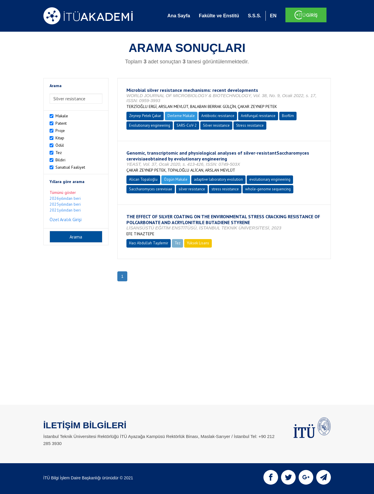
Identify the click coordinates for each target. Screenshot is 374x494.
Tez (58, 152)
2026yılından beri (65, 198)
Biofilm (288, 115)
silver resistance (192, 189)
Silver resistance (216, 125)
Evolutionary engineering (149, 125)
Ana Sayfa (178, 15)
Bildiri (60, 160)
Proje (60, 130)
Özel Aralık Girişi (66, 219)
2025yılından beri (65, 204)
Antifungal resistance (258, 115)
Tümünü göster (63, 192)
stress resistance (225, 189)
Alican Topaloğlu (143, 179)
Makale (61, 116)
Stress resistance (250, 125)
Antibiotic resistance (217, 115)
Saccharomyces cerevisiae (150, 189)
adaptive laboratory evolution (218, 179)
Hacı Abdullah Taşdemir (148, 243)
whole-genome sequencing (268, 189)
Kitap (59, 138)
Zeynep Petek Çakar (145, 115)
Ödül (59, 145)
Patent (61, 123)
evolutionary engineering (269, 179)
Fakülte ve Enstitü (219, 15)
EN (273, 15)
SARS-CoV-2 (187, 125)
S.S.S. (254, 15)
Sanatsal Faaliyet (70, 167)
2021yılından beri (65, 210)
